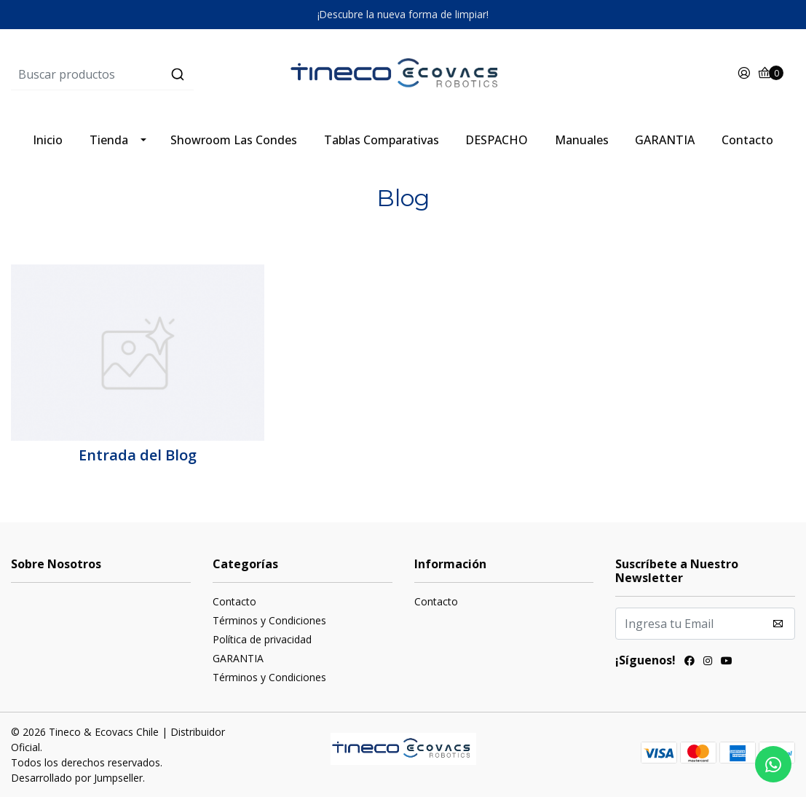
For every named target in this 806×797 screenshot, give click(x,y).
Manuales (582, 140)
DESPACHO (496, 140)
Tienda (109, 140)
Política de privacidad (262, 639)
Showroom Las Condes (233, 140)
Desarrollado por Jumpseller (77, 778)
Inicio (48, 140)
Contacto (747, 140)
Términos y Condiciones (269, 620)
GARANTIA (665, 140)
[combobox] (141, 74)
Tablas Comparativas (381, 140)
